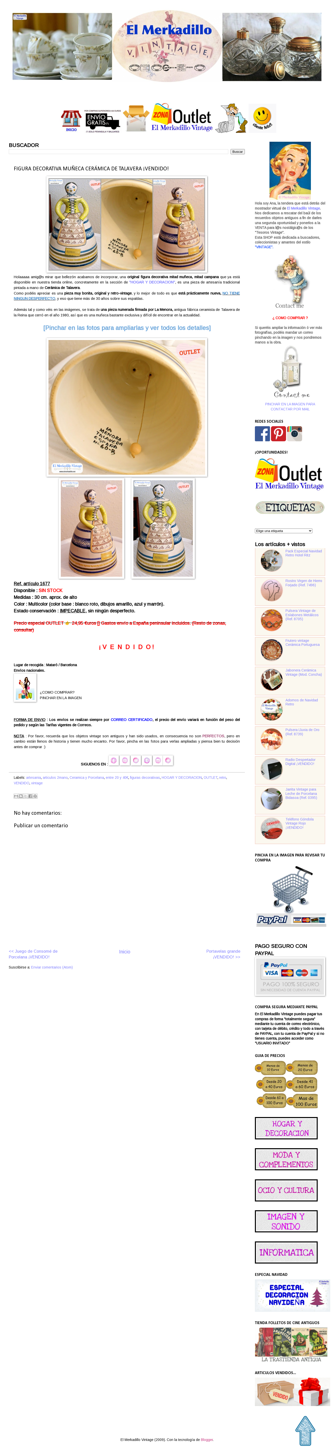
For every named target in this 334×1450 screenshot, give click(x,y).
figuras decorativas (145, 778)
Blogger (207, 1440)
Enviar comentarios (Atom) (52, 967)
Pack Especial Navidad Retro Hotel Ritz (304, 553)
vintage (37, 783)
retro (222, 778)
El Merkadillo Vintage (303, 208)
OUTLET (210, 778)
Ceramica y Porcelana (87, 778)
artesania (33, 778)
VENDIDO (21, 783)
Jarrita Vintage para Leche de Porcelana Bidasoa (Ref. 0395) (301, 794)
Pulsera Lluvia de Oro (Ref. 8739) (302, 732)
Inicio (124, 951)
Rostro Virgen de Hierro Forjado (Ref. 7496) (304, 583)
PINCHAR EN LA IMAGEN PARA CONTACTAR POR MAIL (290, 378)
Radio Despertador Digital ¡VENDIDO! (300, 762)
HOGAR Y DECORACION (182, 778)
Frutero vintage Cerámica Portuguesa (303, 643)
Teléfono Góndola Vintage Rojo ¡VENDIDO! (300, 823)
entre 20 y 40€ (117, 778)
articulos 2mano (55, 778)
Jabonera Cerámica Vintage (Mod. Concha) (304, 672)
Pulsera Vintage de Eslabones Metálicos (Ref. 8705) (302, 615)
